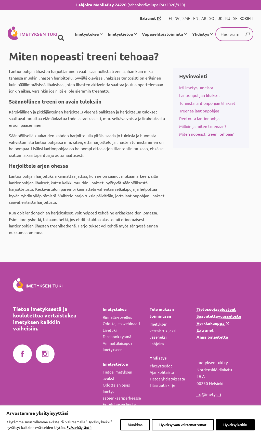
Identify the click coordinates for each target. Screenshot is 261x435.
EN (195, 18)
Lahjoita (157, 344)
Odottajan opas (116, 385)
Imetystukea (87, 34)
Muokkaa (135, 425)
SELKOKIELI (243, 18)
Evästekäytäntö (79, 428)
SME (186, 18)
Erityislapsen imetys (120, 404)
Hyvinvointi (193, 76)
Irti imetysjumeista (196, 87)
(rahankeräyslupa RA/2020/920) (130, 5)
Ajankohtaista (162, 372)
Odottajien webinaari (121, 324)
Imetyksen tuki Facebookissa (22, 354)
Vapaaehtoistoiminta (162, 34)
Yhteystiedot (161, 366)
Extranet (148, 18)
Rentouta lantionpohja (199, 118)
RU (227, 18)
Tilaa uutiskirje (162, 385)
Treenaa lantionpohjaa (199, 111)
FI (170, 18)
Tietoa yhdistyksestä (167, 379)
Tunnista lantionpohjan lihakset (207, 103)
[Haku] (61, 38)
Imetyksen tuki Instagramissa (45, 354)
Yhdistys (200, 34)
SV (177, 18)
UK (219, 18)
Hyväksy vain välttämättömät (182, 425)
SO (211, 18)
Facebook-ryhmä (117, 337)
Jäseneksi (158, 337)
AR (203, 18)
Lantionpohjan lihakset (199, 95)
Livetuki (110, 330)
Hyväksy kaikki (235, 425)
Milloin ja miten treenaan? (202, 126)
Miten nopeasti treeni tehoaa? (206, 134)
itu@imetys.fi (209, 394)
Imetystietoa (120, 34)
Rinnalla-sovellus (117, 317)
